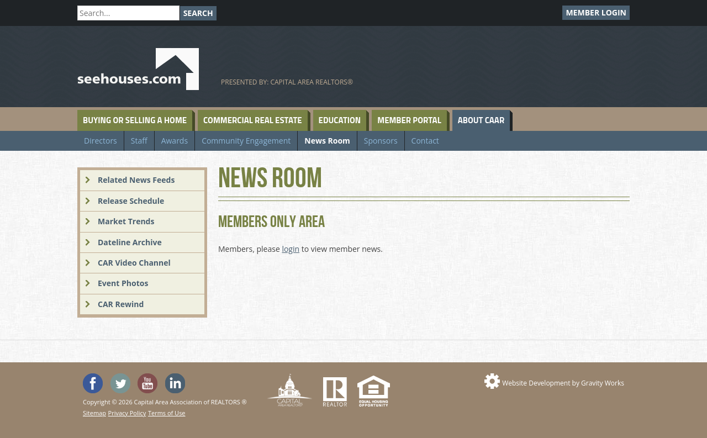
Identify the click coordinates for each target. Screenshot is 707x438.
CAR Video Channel (134, 262)
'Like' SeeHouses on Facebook (93, 383)
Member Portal (409, 120)
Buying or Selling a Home (135, 120)
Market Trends (126, 221)
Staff (139, 140)
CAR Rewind (121, 304)
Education (340, 120)
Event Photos (123, 283)
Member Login (596, 12)
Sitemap (94, 413)
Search (198, 13)
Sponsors (381, 140)
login (290, 249)
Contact (425, 140)
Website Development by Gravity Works (563, 383)
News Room (327, 140)
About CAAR (481, 120)
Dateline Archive (130, 242)
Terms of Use (167, 413)
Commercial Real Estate (252, 120)
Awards (174, 140)
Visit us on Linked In (175, 383)
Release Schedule (131, 201)
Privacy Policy (127, 413)
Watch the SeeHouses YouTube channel (147, 383)
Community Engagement (246, 140)
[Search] (128, 13)
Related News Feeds (136, 180)
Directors (100, 140)
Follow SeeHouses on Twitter (120, 383)
